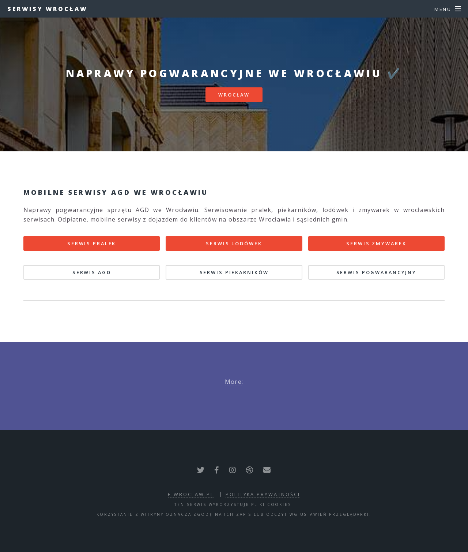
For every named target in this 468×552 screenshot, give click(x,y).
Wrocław (233, 94)
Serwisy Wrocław (47, 9)
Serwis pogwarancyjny (376, 272)
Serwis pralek (91, 243)
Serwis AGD (91, 272)
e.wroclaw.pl (191, 494)
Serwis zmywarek (376, 243)
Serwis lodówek (234, 243)
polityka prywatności (263, 494)
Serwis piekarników (234, 272)
